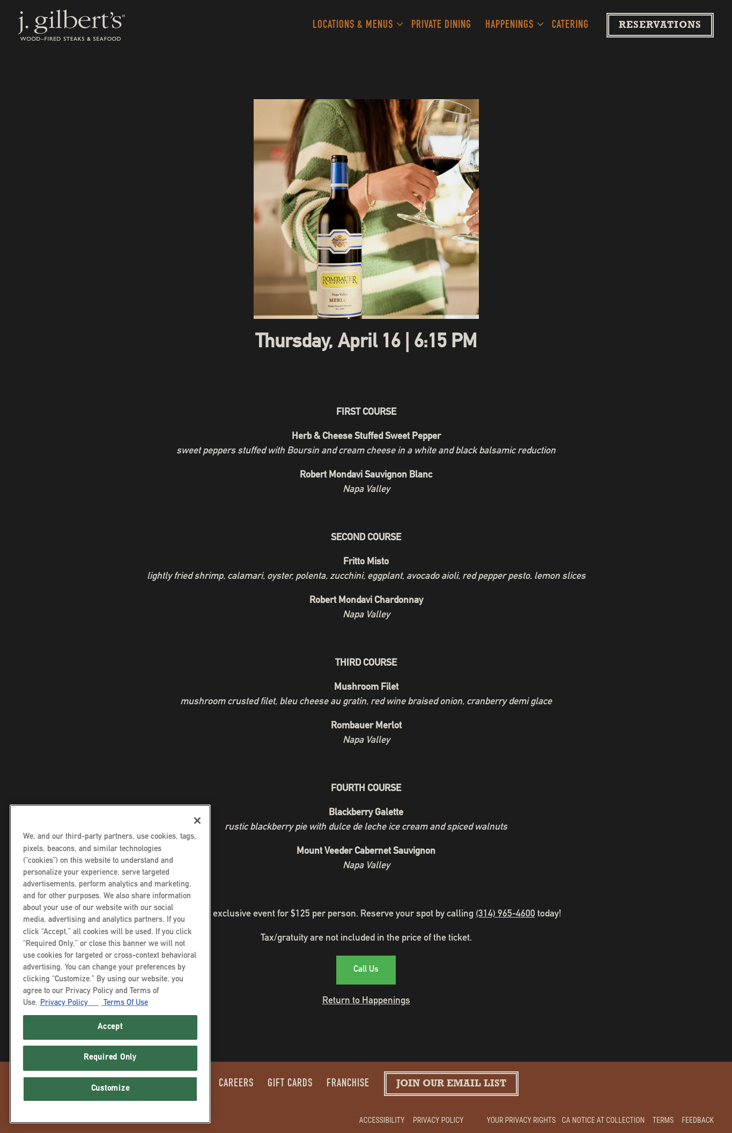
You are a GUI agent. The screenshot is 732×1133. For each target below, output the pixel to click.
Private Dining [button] (441, 25)
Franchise (348, 1084)
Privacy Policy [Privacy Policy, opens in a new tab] (69, 1003)
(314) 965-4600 (505, 914)
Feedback (698, 1120)
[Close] (197, 820)
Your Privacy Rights (521, 1120)
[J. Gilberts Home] (71, 25)
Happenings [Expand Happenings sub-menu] (512, 24)
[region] (110, 963)
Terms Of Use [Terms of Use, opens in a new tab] (124, 1003)
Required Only (110, 1058)
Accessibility (382, 1120)
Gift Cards (290, 1084)
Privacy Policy (438, 1120)
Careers (236, 1084)
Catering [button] (570, 25)
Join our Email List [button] (451, 1085)
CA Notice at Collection (603, 1120)
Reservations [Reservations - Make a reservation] (660, 26)
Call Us (366, 970)
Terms (663, 1120)
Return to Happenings (366, 1001)
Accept (110, 1027)
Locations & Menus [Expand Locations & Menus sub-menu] (355, 24)
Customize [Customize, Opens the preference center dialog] (110, 1089)
